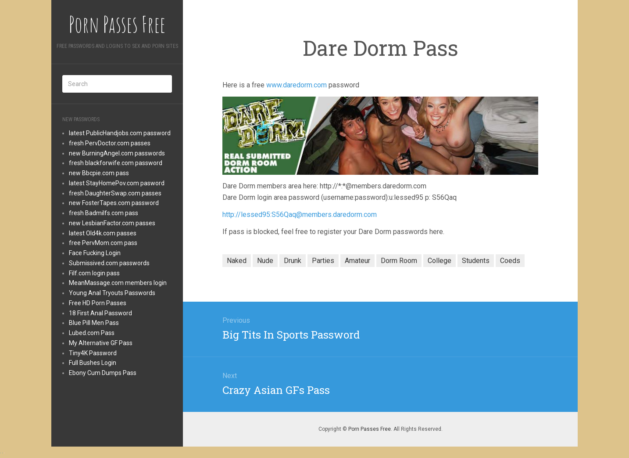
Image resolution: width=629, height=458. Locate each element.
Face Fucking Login (95, 252)
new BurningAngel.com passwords (117, 153)
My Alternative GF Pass (100, 342)
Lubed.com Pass (91, 332)
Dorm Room (399, 260)
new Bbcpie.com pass (99, 173)
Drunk (292, 260)
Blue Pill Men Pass (94, 322)
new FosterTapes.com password (114, 202)
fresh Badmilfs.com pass (103, 212)
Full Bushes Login (92, 362)
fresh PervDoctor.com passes (109, 143)
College (439, 260)
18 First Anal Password (100, 313)
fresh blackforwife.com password (115, 162)
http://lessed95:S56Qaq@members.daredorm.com (299, 214)
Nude (265, 260)
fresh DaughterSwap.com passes (115, 193)
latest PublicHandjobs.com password (120, 133)
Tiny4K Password (93, 353)
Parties (323, 260)
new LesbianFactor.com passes (112, 223)
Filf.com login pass (94, 273)
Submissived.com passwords (109, 263)
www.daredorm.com (296, 85)
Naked (237, 260)
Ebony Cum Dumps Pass (102, 372)
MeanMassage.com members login (118, 282)
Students (476, 260)
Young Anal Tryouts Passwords (112, 292)
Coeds (510, 260)
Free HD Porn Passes (97, 303)
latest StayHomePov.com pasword (116, 183)
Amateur (357, 260)
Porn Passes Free (369, 429)
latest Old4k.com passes (102, 233)
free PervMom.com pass (103, 242)
